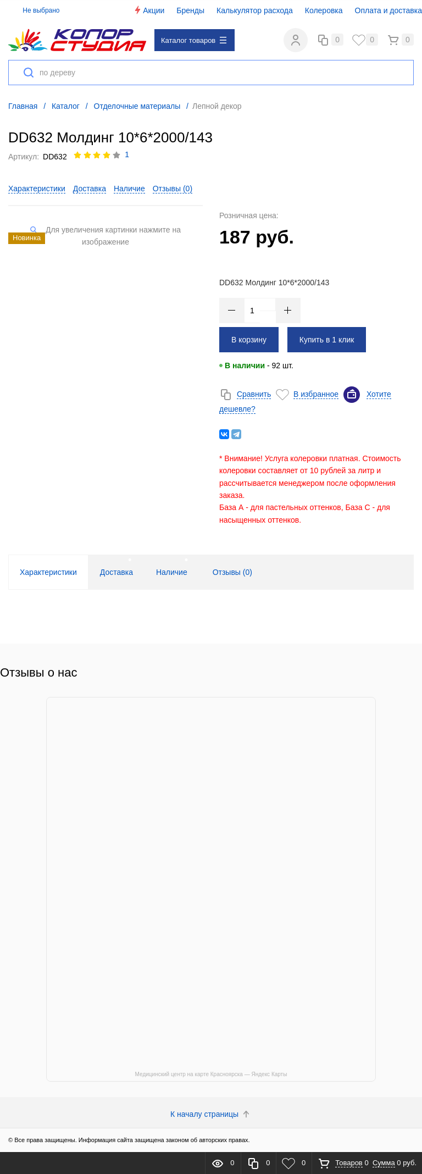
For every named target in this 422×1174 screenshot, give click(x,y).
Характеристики (36, 189)
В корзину (248, 339)
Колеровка (324, 10)
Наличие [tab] (171, 572)
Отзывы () (172, 189)
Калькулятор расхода (254, 10)
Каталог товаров (193, 40)
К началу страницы (211, 1114)
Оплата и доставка (388, 10)
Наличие (129, 189)
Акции (148, 10)
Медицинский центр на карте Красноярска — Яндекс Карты (211, 1075)
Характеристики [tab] (48, 572)
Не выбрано (35, 10)
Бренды (190, 10)
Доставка (89, 189)
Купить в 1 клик (326, 339)
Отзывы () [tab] (232, 572)
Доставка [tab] (116, 572)
